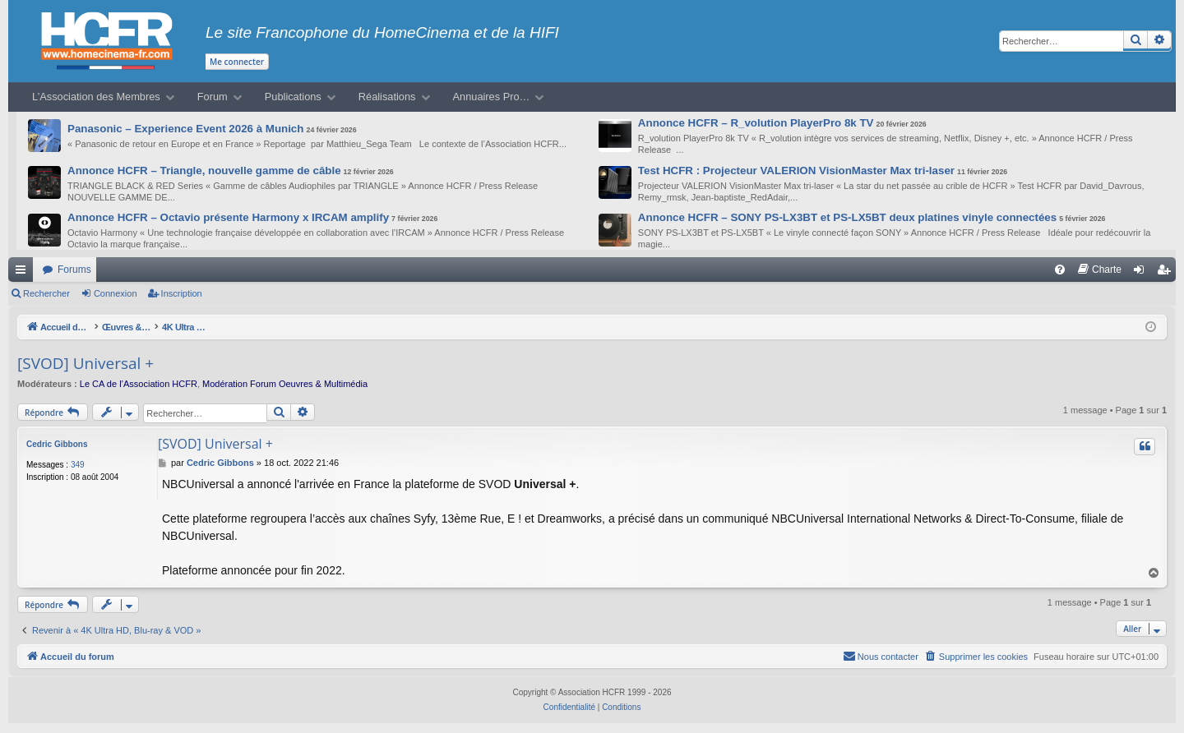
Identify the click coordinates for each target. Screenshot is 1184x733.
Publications (293, 96)
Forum (212, 96)
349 (78, 464)
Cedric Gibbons (56, 444)
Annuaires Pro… (491, 96)
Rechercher (46, 293)
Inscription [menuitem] (1167, 273)
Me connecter (237, 61)
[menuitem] (1060, 269)
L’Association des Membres (96, 96)
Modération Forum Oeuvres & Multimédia (285, 384)
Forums (74, 269)
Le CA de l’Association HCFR (138, 384)
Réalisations (387, 96)
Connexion (115, 293)
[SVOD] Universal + (85, 363)
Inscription (181, 293)
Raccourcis (24, 273)
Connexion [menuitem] (1142, 273)
